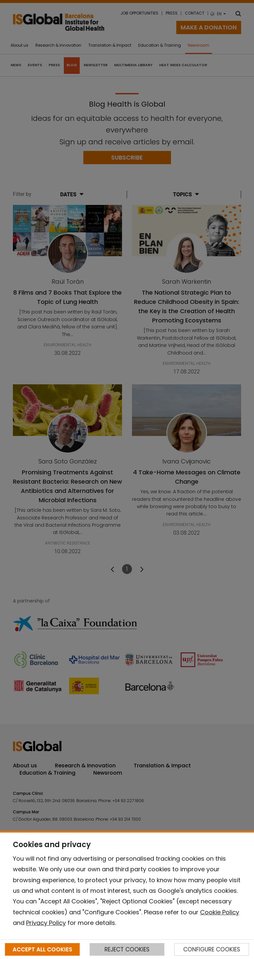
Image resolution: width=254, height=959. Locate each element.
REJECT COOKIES (127, 949)
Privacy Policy (46, 923)
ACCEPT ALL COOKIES (42, 949)
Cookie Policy (219, 912)
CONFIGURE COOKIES (211, 949)
